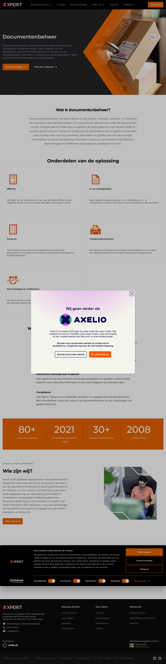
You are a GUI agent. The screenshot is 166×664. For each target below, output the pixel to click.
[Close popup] (131, 293)
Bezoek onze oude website (71, 354)
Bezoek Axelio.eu (100, 354)
